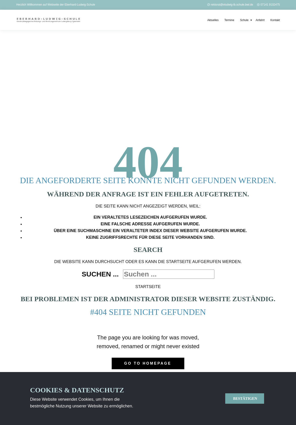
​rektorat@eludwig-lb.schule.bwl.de (230, 4)
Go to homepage (147, 363)
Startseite (147, 286)
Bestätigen (244, 398)
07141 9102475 (270, 4)
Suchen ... (100, 274)
